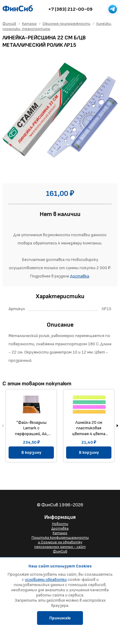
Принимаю (60, 618)
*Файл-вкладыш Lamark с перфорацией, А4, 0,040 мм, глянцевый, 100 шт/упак (31, 428)
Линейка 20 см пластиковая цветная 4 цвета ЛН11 (88, 428)
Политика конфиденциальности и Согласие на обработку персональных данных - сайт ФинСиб (60, 544)
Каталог (60, 533)
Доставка (79, 276)
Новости (60, 524)
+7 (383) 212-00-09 (70, 9)
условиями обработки (46, 579)
